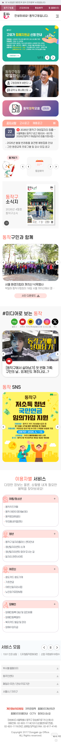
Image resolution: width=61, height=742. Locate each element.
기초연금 (9, 582)
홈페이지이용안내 (19, 713)
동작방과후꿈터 (12, 516)
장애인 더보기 (54, 604)
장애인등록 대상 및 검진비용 (18, 612)
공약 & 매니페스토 (19, 90)
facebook (18, 701)
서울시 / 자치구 (10, 691)
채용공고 (37, 123)
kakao (37, 701)
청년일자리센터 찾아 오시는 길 (19, 551)
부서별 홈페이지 (10, 668)
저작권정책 (30, 708)
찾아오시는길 (44, 713)
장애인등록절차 (12, 617)
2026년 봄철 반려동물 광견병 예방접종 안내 (30, 142)
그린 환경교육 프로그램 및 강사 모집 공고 (28, 146)
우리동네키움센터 (13, 521)
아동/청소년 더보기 (54, 498)
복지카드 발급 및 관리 (15, 622)
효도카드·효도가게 (14, 577)
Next (50, 166)
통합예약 (39, 8)
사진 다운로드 (29, 295)
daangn (49, 701)
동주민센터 (8, 676)
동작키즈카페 (11, 506)
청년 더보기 (54, 533)
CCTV (33, 713)
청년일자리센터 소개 (15, 546)
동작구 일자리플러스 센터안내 (19, 541)
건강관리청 (24, 8)
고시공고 (24, 123)
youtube (43, 701)
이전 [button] (47, 57)
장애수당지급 (11, 627)
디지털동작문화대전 (29, 654)
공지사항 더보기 (54, 123)
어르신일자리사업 (13, 587)
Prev (28, 166)
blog (12, 701)
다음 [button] (53, 57)
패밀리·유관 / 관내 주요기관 (16, 683)
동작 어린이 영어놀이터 (16, 511)
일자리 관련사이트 (14, 556)
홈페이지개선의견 (46, 708)
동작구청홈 (9, 8)
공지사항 (11, 123)
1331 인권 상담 (10, 654)
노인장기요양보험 (13, 591)
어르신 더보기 (54, 569)
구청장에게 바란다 (19, 83)
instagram (30, 701)
